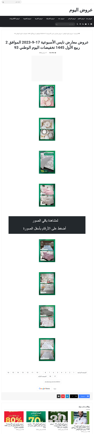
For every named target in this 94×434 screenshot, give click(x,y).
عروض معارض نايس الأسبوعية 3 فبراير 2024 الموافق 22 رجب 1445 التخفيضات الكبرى (14, 425)
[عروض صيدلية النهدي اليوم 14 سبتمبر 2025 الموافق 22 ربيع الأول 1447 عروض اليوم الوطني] (80, 417)
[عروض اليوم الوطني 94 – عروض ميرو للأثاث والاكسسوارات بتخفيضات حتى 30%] (58, 416)
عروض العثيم (81, 18)
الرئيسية (77, 33)
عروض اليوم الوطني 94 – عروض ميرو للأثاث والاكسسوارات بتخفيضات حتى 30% (59, 425)
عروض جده (61, 18)
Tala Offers (52, 52)
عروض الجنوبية (27, 18)
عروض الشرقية (50, 18)
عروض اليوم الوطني (68, 33)
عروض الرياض (72, 18)
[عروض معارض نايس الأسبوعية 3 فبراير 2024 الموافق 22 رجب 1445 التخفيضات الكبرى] (14, 416)
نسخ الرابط (38, 382)
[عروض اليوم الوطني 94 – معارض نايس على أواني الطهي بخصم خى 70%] (36, 416)
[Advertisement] (47, 68)
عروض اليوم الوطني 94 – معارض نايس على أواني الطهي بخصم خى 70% (37, 425)
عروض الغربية (39, 18)
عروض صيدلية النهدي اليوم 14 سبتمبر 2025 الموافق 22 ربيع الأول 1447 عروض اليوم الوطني (80, 427)
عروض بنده (89, 18)
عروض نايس (41, 37)
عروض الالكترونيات (14, 18)
